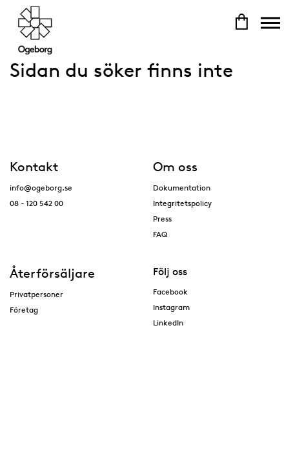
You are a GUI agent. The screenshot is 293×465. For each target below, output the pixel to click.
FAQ (160, 234)
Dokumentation (181, 187)
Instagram (171, 307)
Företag (24, 310)
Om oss (175, 166)
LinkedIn (168, 322)
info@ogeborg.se (41, 187)
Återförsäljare (52, 273)
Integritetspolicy (182, 203)
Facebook (170, 291)
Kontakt (34, 166)
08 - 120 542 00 (36, 203)
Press (162, 218)
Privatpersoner (36, 294)
